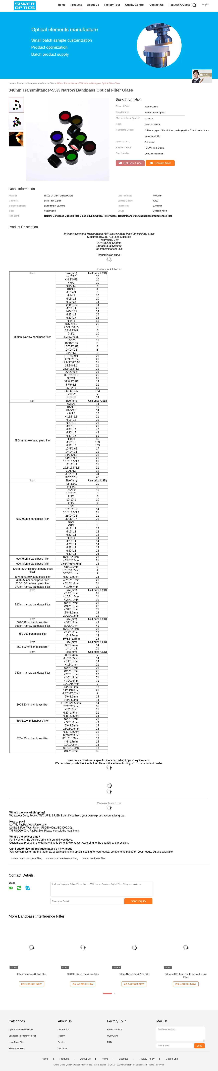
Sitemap (123, 1059)
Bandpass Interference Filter (22, 1036)
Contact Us (156, 4)
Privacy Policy (146, 1059)
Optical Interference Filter (21, 1029)
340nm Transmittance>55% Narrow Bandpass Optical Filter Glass (88, 83)
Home (61, 4)
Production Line (114, 1029)
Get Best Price (130, 163)
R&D (109, 1042)
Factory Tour (112, 4)
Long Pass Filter (16, 1042)
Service (61, 1042)
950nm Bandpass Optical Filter (31, 974)
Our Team (62, 1048)
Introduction (63, 1029)
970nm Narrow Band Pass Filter (134, 974)
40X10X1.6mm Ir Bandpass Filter (83, 974)
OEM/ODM (112, 1036)
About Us (93, 4)
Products (76, 4)
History (61, 1036)
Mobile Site (172, 1059)
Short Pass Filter (17, 1048)
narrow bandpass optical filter (26, 858)
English (205, 4)
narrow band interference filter (61, 858)
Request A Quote (179, 4)
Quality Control (134, 4)
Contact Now (160, 163)
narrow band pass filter (93, 858)
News (104, 1059)
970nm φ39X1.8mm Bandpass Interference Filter (185, 975)
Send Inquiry (138, 901)
